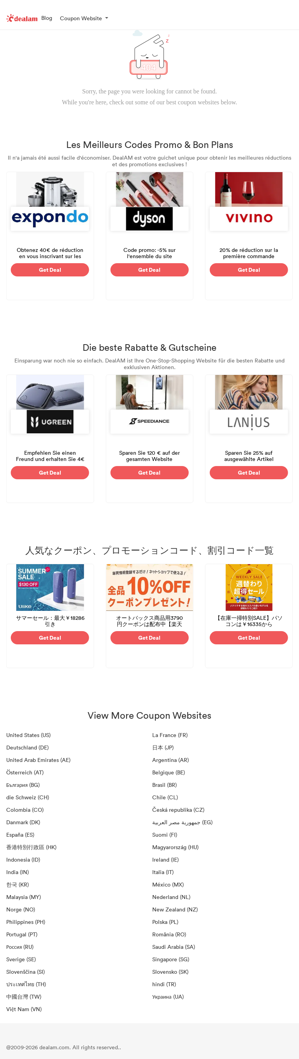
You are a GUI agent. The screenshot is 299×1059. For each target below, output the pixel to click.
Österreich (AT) (25, 772)
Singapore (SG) (170, 959)
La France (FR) (170, 735)
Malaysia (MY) (23, 897)
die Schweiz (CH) (27, 797)
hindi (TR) (164, 984)
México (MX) (168, 884)
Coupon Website (81, 18)
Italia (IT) (163, 872)
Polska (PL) (165, 921)
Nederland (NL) (171, 897)
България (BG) (23, 784)
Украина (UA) (167, 996)
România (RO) (169, 934)
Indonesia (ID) (23, 859)
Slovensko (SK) (170, 971)
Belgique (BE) (168, 772)
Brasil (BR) (164, 784)
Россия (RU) (19, 946)
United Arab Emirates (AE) (38, 759)
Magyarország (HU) (175, 847)
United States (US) (28, 735)
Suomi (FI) (164, 834)
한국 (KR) (17, 884)
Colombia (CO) (25, 809)
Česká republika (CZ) (178, 809)
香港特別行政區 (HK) (31, 847)
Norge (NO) (20, 909)
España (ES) (20, 834)
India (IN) (17, 872)
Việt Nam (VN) (24, 1009)
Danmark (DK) (23, 822)
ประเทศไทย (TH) (26, 984)
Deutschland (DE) (27, 747)
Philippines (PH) (25, 921)
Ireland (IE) (165, 859)
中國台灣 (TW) (23, 996)
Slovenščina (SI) (25, 971)
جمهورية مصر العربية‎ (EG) (182, 822)
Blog (46, 17)
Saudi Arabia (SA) (173, 946)
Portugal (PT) (21, 934)
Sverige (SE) (21, 959)
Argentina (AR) (170, 759)
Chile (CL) (165, 797)
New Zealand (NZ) (175, 909)
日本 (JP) (163, 747)
